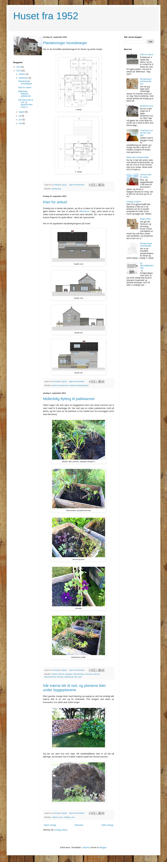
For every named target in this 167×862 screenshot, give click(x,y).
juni (20, 119)
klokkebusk (68, 677)
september (24, 78)
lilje (75, 677)
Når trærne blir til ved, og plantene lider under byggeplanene (74, 688)
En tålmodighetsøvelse (146, 265)
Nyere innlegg (50, 825)
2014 (18, 67)
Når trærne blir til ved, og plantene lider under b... (25, 103)
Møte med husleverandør (137, 157)
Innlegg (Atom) (60, 830)
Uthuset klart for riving (145, 175)
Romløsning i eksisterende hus (146, 81)
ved (72, 817)
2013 (18, 71)
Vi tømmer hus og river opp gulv (146, 132)
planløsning (56, 189)
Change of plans (133, 202)
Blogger (103, 847)
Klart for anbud (55, 202)
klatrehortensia (50, 677)
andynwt (85, 847)
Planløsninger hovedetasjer (65, 43)
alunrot (61, 674)
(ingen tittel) (145, 219)
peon (80, 677)
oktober (22, 74)
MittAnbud (84, 211)
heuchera (89, 674)
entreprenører (63, 385)
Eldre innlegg (107, 825)
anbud (54, 385)
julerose (97, 674)
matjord (55, 817)
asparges (68, 674)
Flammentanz (78, 674)
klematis (60, 677)
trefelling (67, 817)
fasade (72, 385)
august (22, 112)
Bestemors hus (146, 106)
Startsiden (78, 825)
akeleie (55, 674)
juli (20, 116)
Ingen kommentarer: (77, 185)
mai (20, 123)
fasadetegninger (82, 385)
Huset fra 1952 (45, 15)
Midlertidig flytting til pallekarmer (69, 399)
